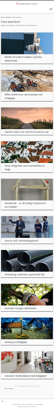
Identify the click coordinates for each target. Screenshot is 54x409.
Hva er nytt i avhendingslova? (21, 240)
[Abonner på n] (3, 401)
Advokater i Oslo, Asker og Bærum (25, 404)
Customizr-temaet (31, 406)
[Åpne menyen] (50, 9)
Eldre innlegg (8, 389)
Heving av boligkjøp (16, 342)
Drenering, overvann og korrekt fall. (25, 274)
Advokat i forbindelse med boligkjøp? (26, 376)
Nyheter (8, 17)
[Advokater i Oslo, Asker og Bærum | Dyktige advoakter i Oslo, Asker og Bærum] (27, 3)
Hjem (2, 17)
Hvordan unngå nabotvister (20, 308)
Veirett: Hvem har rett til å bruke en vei (26, 132)
